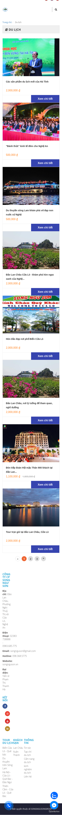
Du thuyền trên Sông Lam (7, 763)
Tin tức (27, 747)
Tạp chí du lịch (27, 753)
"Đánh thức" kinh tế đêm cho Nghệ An (27, 146)
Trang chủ (7, 22)
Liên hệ (28, 776)
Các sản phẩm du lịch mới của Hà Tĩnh (27, 81)
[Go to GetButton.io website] (54, 811)
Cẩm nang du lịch (29, 760)
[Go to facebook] (54, 805)
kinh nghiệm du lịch (28, 769)
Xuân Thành (16, 753)
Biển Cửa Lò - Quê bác (7, 751)
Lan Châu (18, 747)
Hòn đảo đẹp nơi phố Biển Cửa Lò (24, 339)
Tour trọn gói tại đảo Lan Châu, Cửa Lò (27, 532)
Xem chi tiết (45, 98)
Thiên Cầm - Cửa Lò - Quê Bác (7, 791)
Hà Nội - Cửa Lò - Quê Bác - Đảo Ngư (7, 777)
